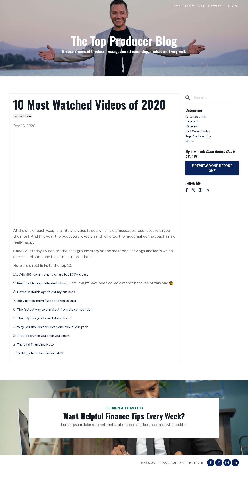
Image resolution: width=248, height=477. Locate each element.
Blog (200, 6)
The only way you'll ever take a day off (49, 324)
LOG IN (231, 6)
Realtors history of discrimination (46, 283)
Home (175, 6)
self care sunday (22, 116)
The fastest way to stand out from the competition (61, 315)
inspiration (194, 123)
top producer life (200, 141)
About (189, 6)
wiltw (190, 147)
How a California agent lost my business (51, 297)
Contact (214, 6)
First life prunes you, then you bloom (48, 341)
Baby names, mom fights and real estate (52, 306)
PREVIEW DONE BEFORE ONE (212, 174)
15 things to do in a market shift (43, 359)
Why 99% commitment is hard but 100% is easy (60, 274)
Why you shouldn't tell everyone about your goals (59, 332)
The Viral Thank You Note (38, 350)
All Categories (197, 117)
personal (193, 129)
